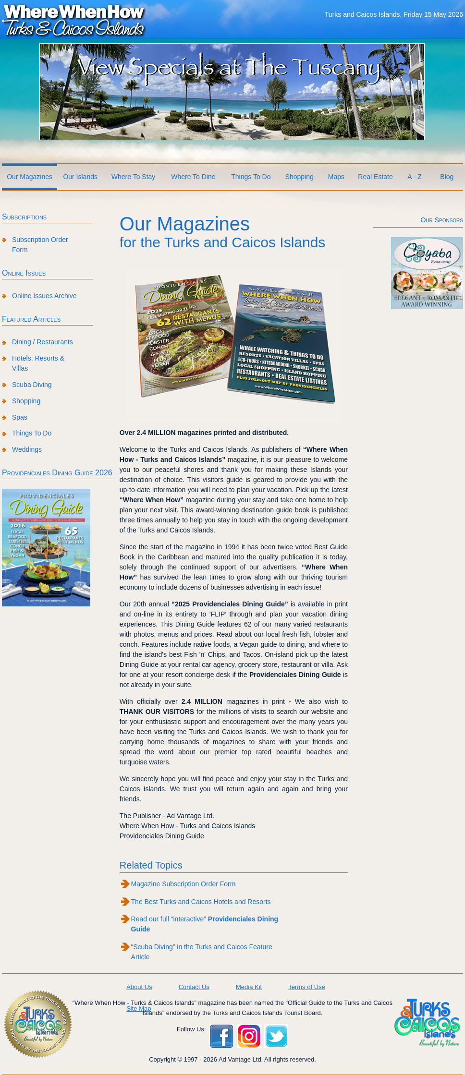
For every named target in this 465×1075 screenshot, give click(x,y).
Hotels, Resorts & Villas (38, 363)
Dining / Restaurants (42, 342)
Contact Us (194, 986)
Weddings (27, 449)
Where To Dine (193, 177)
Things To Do (250, 177)
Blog (446, 177)
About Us (139, 986)
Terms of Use (306, 986)
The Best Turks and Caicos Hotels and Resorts (201, 902)
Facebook (221, 1036)
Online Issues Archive (44, 296)
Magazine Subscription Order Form (183, 884)
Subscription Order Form (40, 245)
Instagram (249, 1036)
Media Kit (249, 986)
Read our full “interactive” (205, 924)
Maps (336, 177)
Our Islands (80, 177)
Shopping (299, 177)
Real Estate (375, 177)
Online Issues (24, 273)
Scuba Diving (32, 384)
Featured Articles (31, 319)
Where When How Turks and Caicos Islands (74, 19)
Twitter (276, 1036)
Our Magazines (29, 177)
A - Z (414, 177)
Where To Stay (133, 177)
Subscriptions (24, 217)
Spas (19, 417)
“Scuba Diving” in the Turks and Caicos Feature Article (201, 952)
